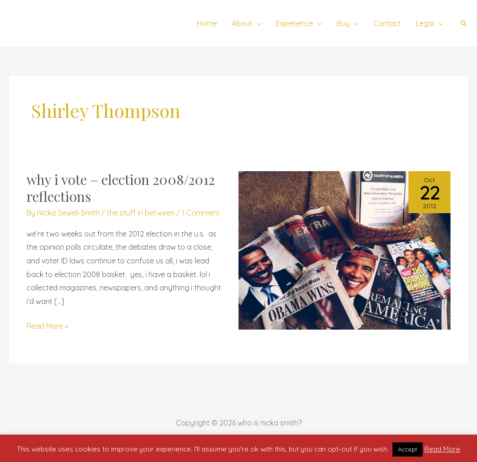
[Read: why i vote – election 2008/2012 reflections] (344, 249)
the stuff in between (141, 212)
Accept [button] (407, 449)
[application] (256, 23)
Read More (442, 449)
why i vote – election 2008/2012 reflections (120, 187)
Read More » (47, 325)
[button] (464, 23)
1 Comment (201, 212)
